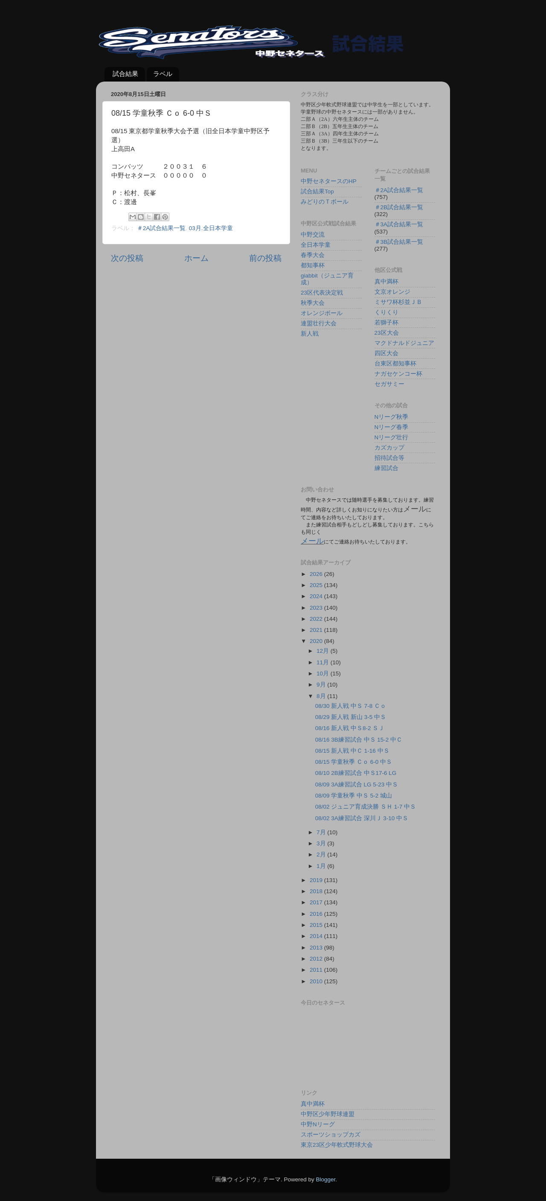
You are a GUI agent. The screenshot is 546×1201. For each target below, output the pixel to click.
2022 (317, 619)
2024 (317, 596)
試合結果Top (317, 191)
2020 (317, 641)
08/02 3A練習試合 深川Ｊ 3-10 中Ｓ (361, 818)
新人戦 (310, 333)
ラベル (162, 73)
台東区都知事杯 (395, 363)
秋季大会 (313, 303)
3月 (322, 843)
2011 (317, 970)
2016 (317, 914)
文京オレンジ (392, 292)
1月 (322, 866)
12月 (324, 651)
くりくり (386, 312)
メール (312, 541)
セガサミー (389, 384)
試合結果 (125, 73)
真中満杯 (386, 281)
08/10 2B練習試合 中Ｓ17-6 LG (356, 773)
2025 (317, 585)
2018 (317, 891)
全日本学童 (316, 245)
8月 (322, 696)
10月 (324, 673)
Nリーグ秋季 (392, 417)
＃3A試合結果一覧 (399, 224)
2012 (317, 959)
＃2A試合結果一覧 (161, 228)
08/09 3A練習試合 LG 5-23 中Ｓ (356, 784)
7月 (322, 832)
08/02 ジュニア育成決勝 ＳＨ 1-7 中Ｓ (365, 807)
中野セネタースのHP (329, 181)
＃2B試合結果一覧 (399, 207)
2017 (317, 902)
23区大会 (387, 333)
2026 (317, 574)
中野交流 (313, 234)
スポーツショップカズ (330, 1134)
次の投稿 (127, 258)
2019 (317, 880)
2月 (322, 854)
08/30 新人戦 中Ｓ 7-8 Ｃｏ (350, 706)
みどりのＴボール (325, 202)
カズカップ (389, 447)
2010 (317, 981)
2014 (317, 936)
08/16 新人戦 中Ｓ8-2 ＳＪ (350, 728)
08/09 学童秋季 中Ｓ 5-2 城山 (353, 795)
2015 (317, 925)
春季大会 (313, 255)
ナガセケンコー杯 (398, 374)
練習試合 (386, 468)
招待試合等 (389, 458)
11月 (324, 662)
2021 (317, 630)
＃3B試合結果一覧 (399, 242)
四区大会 (386, 353)
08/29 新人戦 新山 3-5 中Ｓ (350, 717)
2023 (317, 608)
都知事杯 (313, 265)
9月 (322, 684)
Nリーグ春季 (392, 427)
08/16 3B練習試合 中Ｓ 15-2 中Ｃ (358, 739)
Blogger (325, 1179)
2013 (317, 947)
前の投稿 (265, 258)
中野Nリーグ (318, 1124)
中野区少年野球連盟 (327, 1114)
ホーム (196, 258)
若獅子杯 (386, 322)
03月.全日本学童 (211, 228)
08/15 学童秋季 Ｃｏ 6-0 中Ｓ (353, 762)
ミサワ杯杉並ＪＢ (398, 302)
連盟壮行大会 (319, 323)
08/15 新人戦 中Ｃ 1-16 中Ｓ (352, 751)
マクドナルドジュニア (404, 343)
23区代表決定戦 (322, 292)
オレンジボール (322, 313)
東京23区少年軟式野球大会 (337, 1145)
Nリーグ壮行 (392, 437)
